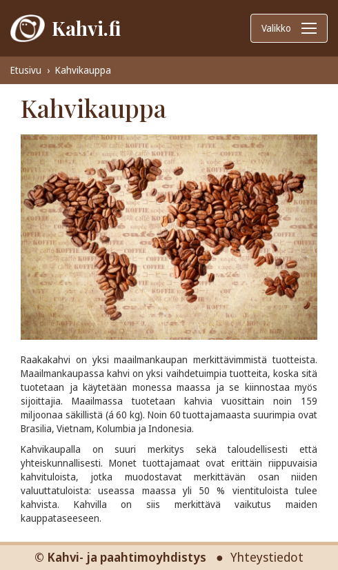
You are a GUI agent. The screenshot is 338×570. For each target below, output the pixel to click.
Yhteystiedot (267, 557)
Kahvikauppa (83, 70)
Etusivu (25, 70)
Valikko (289, 27)
